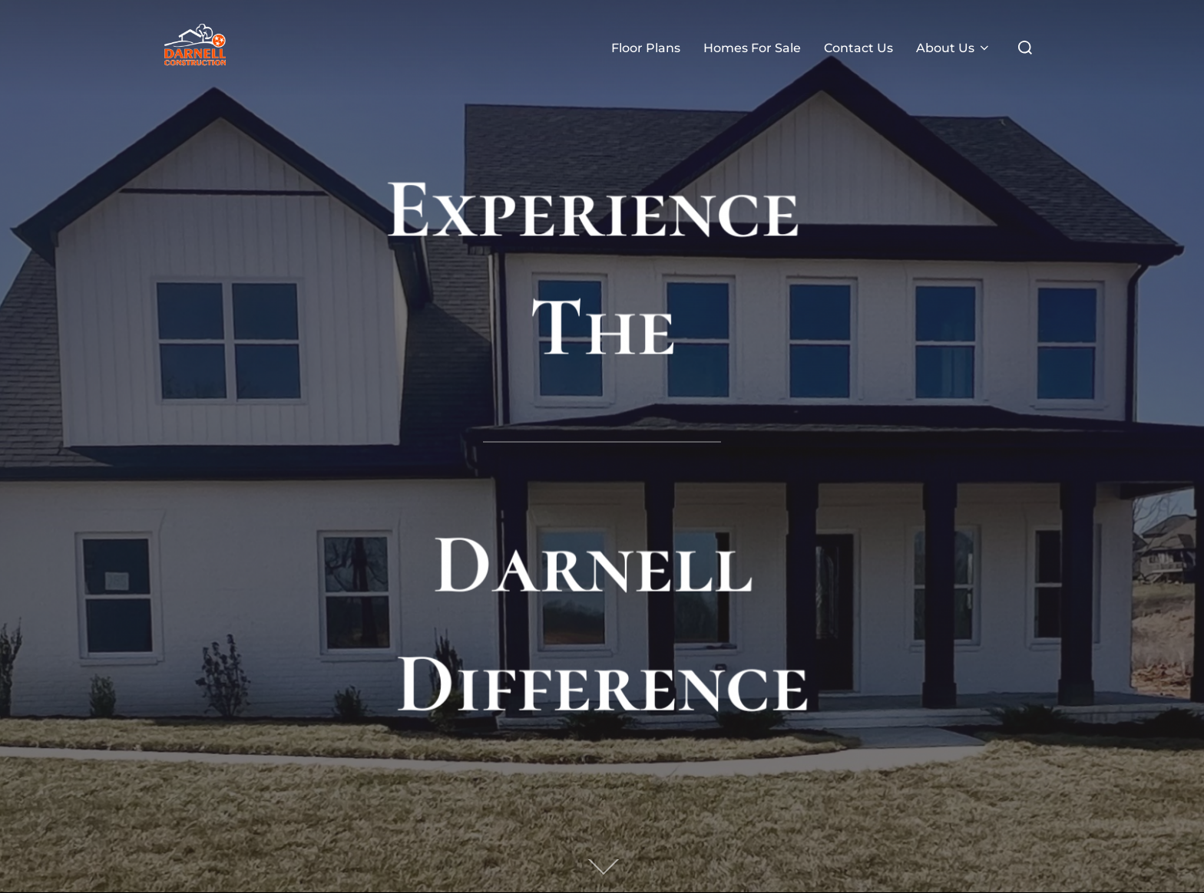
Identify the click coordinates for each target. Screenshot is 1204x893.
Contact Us (858, 48)
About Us (953, 48)
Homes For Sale (752, 48)
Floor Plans (645, 48)
